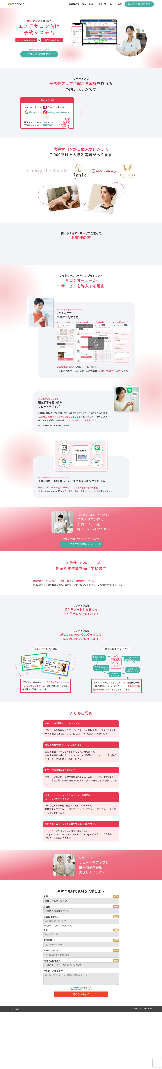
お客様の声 (74, 4)
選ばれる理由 (88, 4)
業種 (45, 1038)
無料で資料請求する (139, 4)
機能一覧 (102, 4)
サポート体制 (115, 4)
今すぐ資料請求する (39, 54)
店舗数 (46, 1049)
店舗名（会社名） (52, 1059)
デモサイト (65, 893)
